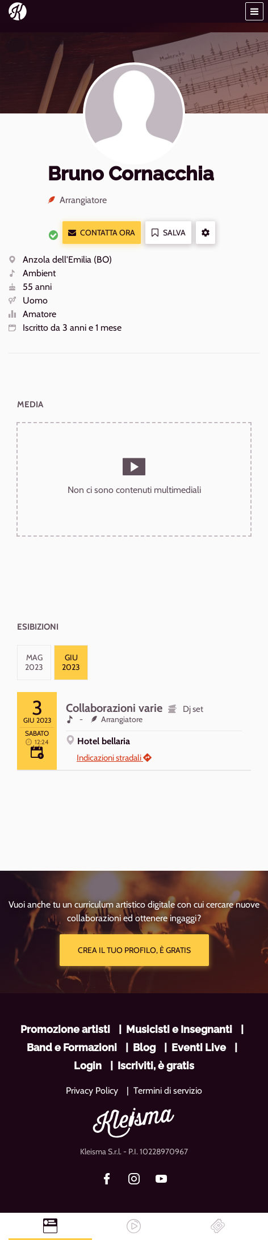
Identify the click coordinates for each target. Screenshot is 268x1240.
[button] (254, 11)
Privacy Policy (92, 1090)
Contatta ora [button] (101, 233)
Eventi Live (198, 1047)
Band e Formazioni (72, 1047)
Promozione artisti (65, 1029)
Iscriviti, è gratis (156, 1066)
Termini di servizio (167, 1090)
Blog (144, 1047)
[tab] (34, 662)
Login (88, 1066)
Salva (168, 233)
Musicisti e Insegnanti (179, 1029)
